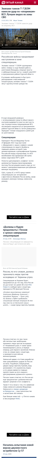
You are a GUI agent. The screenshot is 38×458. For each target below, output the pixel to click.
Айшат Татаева (17, 20)
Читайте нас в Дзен (19, 217)
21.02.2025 (5, 20)
